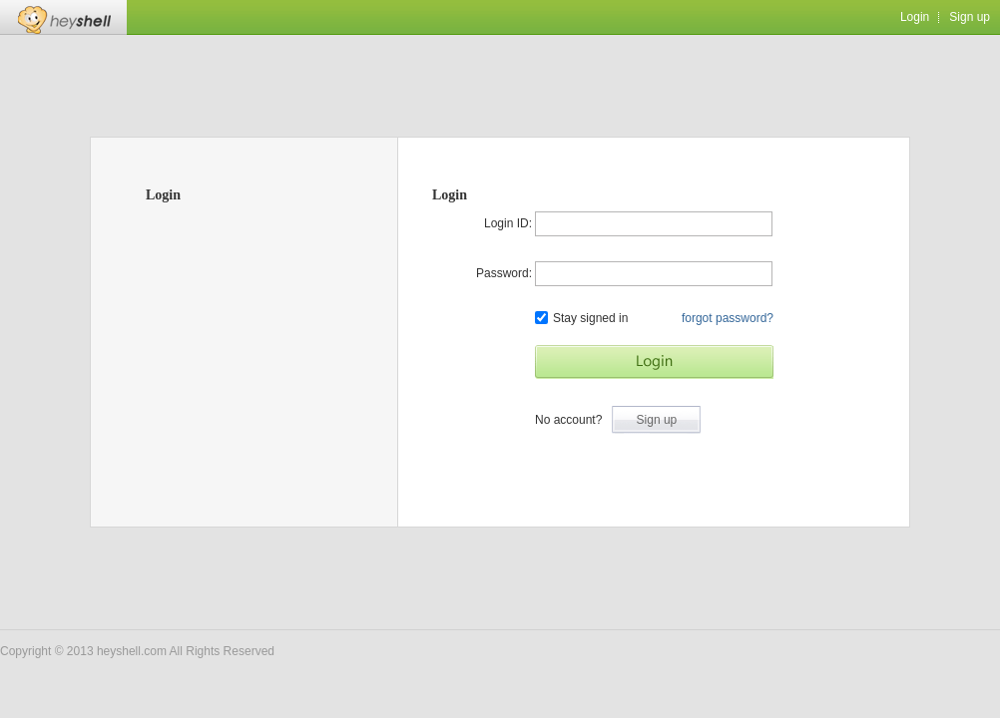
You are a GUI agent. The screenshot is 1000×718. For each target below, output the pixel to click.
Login (914, 17)
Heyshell (63, 17)
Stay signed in (581, 318)
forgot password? (727, 318)
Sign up (969, 17)
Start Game (654, 362)
